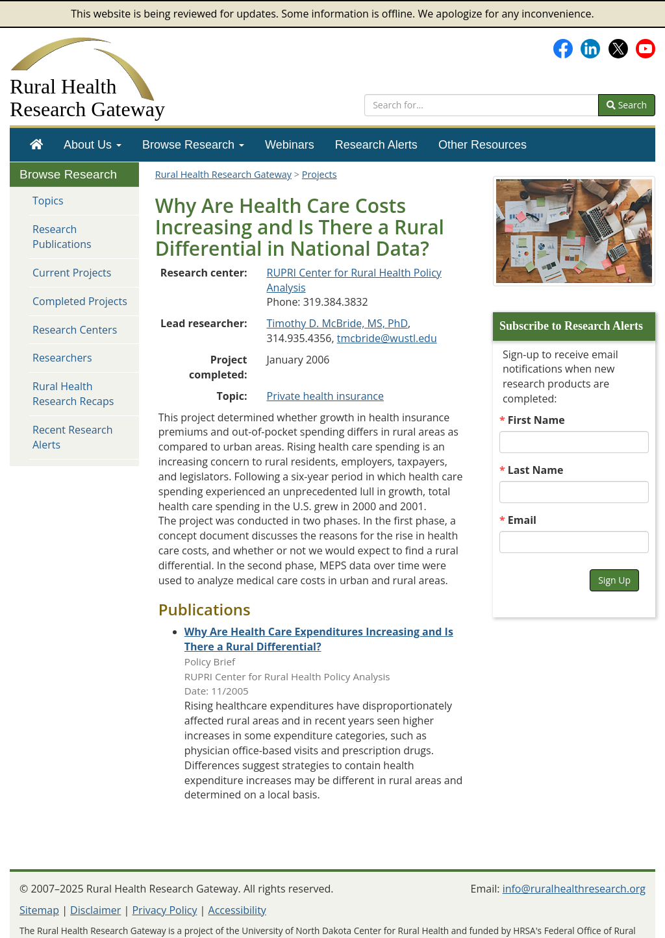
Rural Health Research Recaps (73, 393)
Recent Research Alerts (72, 437)
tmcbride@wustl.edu (387, 338)
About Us (92, 144)
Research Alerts (376, 144)
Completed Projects (79, 301)
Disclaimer (95, 910)
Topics (48, 200)
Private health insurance (325, 396)
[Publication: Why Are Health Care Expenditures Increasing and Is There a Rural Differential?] (318, 639)
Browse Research (193, 144)
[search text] (481, 105)
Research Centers (74, 330)
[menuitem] (36, 145)
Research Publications (62, 236)
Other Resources (482, 144)
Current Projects (71, 272)
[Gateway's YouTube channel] (645, 47)
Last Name (536, 470)
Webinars (289, 144)
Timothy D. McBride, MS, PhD (337, 323)
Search (627, 105)
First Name (536, 420)
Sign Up (614, 580)
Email (522, 520)
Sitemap (39, 910)
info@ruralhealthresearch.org (574, 889)
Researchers (62, 358)
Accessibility (237, 910)
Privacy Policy (164, 910)
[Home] (36, 145)
